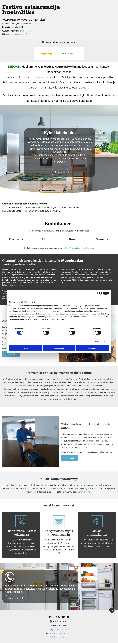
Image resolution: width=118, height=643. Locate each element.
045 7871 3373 (70, 248)
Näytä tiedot (100, 341)
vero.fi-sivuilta (84, 492)
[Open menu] (111, 20)
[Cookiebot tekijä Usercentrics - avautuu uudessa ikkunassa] (99, 293)
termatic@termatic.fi (16, 34)
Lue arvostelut (67, 53)
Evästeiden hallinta (59, 637)
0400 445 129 (26, 30)
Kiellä (25, 348)
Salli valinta (59, 348)
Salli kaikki (92, 348)
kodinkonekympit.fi (85, 248)
